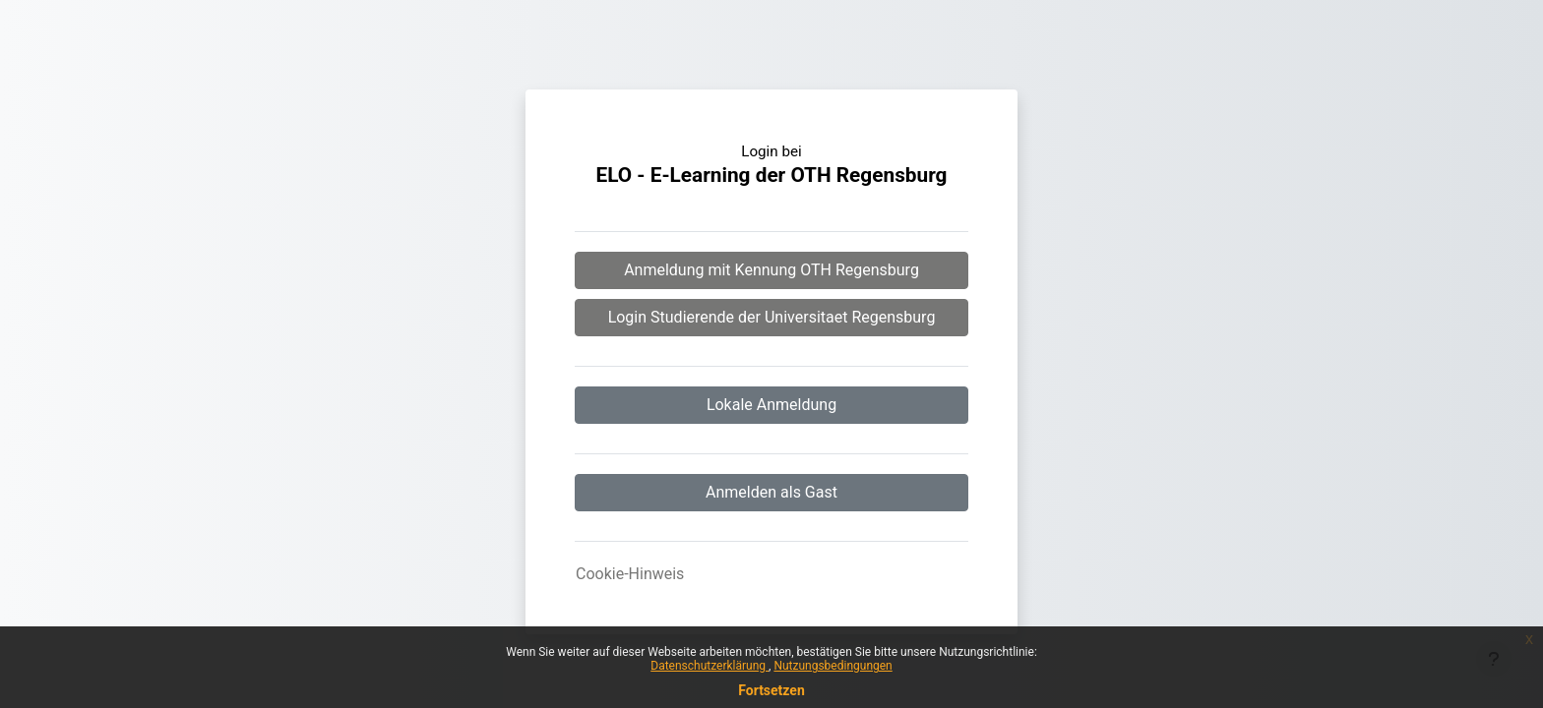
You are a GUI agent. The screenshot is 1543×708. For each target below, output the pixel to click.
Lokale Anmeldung (771, 404)
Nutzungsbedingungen (832, 666)
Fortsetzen (771, 690)
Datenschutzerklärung (709, 666)
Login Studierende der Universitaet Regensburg (772, 317)
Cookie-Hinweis (630, 573)
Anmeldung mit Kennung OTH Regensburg (771, 270)
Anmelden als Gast (771, 492)
